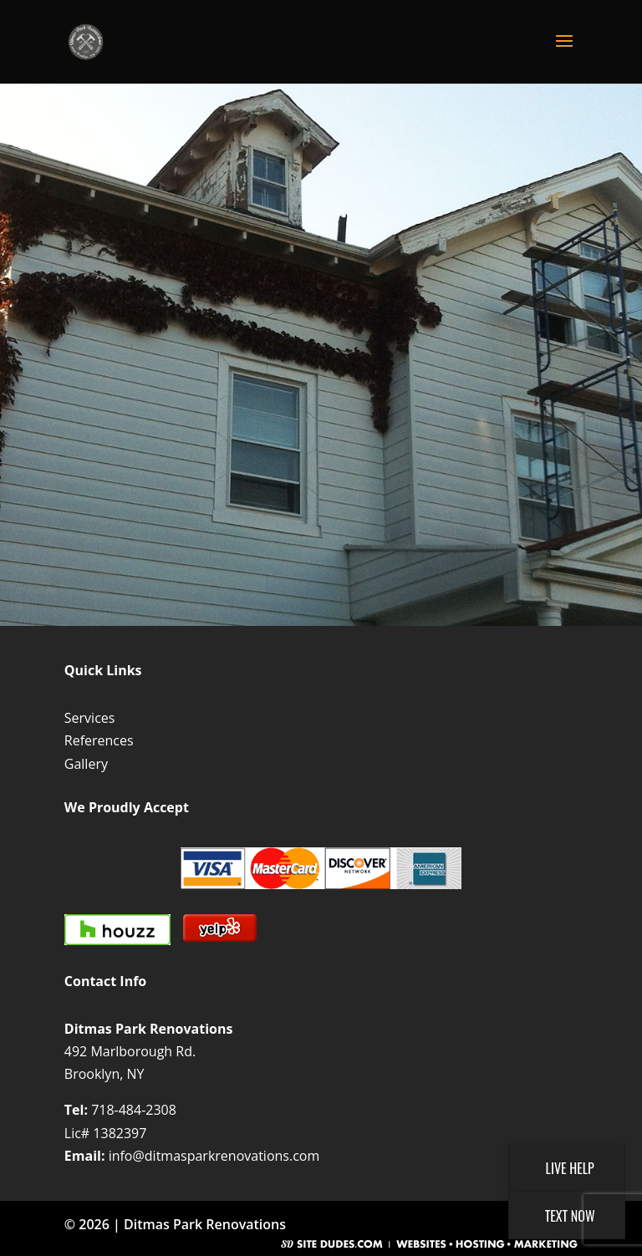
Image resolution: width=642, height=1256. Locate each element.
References (99, 740)
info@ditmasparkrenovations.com (214, 1156)
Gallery (86, 764)
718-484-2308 (133, 1110)
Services (89, 718)
